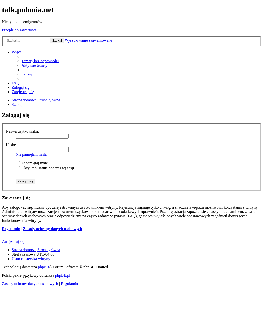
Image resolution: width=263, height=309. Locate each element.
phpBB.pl (62, 275)
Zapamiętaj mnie (32, 163)
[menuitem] (40, 61)
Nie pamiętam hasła (31, 154)
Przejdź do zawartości (19, 30)
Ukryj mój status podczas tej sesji (45, 168)
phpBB (43, 267)
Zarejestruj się (13, 241)
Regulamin (11, 229)
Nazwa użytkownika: (22, 131)
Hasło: (11, 145)
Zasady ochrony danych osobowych (52, 229)
